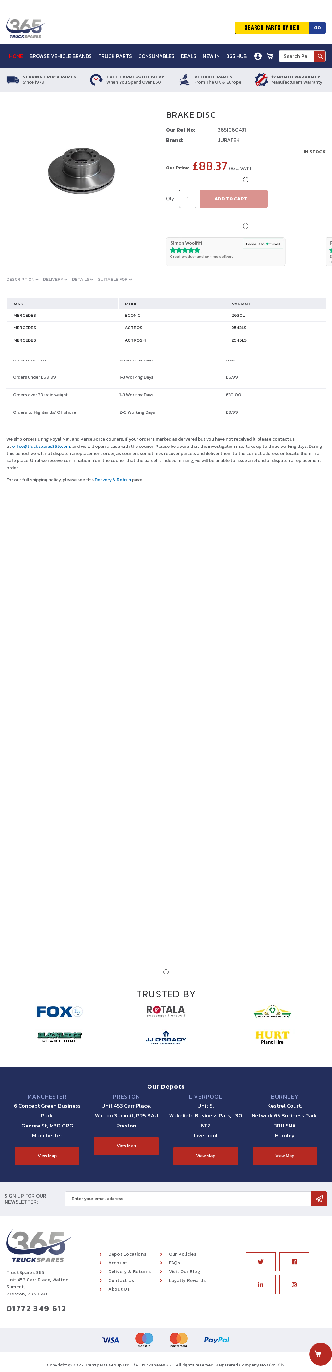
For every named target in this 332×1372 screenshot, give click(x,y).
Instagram (294, 1284)
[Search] (319, 56)
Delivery (53, 279)
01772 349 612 (36, 1308)
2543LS (238, 327)
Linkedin (261, 1284)
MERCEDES (24, 315)
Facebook (294, 1261)
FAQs (174, 1262)
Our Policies (182, 1254)
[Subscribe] (319, 1198)
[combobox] (302, 56)
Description (20, 279)
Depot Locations (127, 1254)
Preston (126, 1096)
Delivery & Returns (129, 1271)
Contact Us (121, 1280)
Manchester (47, 1096)
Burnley (284, 1096)
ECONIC (132, 315)
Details (81, 279)
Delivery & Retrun (113, 479)
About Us (119, 1289)
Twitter (261, 1261)
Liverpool (205, 1096)
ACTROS (133, 327)
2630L (238, 315)
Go (317, 27)
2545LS (239, 340)
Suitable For (113, 279)
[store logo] (25, 28)
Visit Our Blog (184, 1271)
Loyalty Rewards (187, 1280)
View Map (47, 1155)
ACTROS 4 (135, 340)
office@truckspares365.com (41, 446)
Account (117, 1262)
